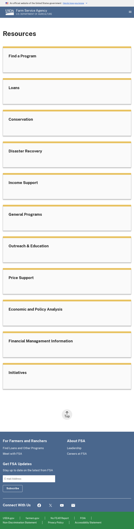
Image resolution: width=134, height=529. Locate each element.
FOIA (83, 518)
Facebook (39, 505)
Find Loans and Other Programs (23, 448)
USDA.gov (8, 518)
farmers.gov (32, 518)
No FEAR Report (60, 518)
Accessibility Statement (88, 522)
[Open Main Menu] (130, 12)
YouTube (62, 505)
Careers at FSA (77, 453)
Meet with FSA (12, 453)
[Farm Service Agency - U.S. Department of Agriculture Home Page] (34, 12)
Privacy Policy (56, 522)
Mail (73, 505)
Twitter (50, 505)
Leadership (74, 448)
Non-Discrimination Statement (20, 522)
